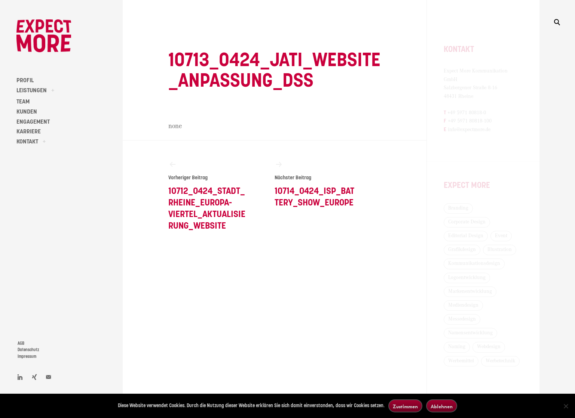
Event (501, 235)
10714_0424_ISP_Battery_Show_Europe (314, 183)
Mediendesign (463, 305)
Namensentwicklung (470, 332)
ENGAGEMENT (33, 122)
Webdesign (489, 346)
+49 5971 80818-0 (466, 112)
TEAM (23, 102)
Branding (458, 208)
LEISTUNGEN (31, 90)
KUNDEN (26, 112)
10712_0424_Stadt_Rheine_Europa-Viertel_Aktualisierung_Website (208, 195)
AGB (21, 343)
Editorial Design (465, 235)
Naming (456, 346)
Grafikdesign (462, 249)
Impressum (27, 356)
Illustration (499, 249)
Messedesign (462, 319)
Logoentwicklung (467, 277)
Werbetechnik (500, 360)
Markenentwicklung (470, 291)
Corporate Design (467, 222)
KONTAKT (27, 142)
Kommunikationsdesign (474, 263)
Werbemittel (461, 360)
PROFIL (25, 80)
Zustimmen (405, 406)
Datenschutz (28, 350)
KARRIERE (28, 131)
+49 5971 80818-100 (470, 121)
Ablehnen (442, 406)
